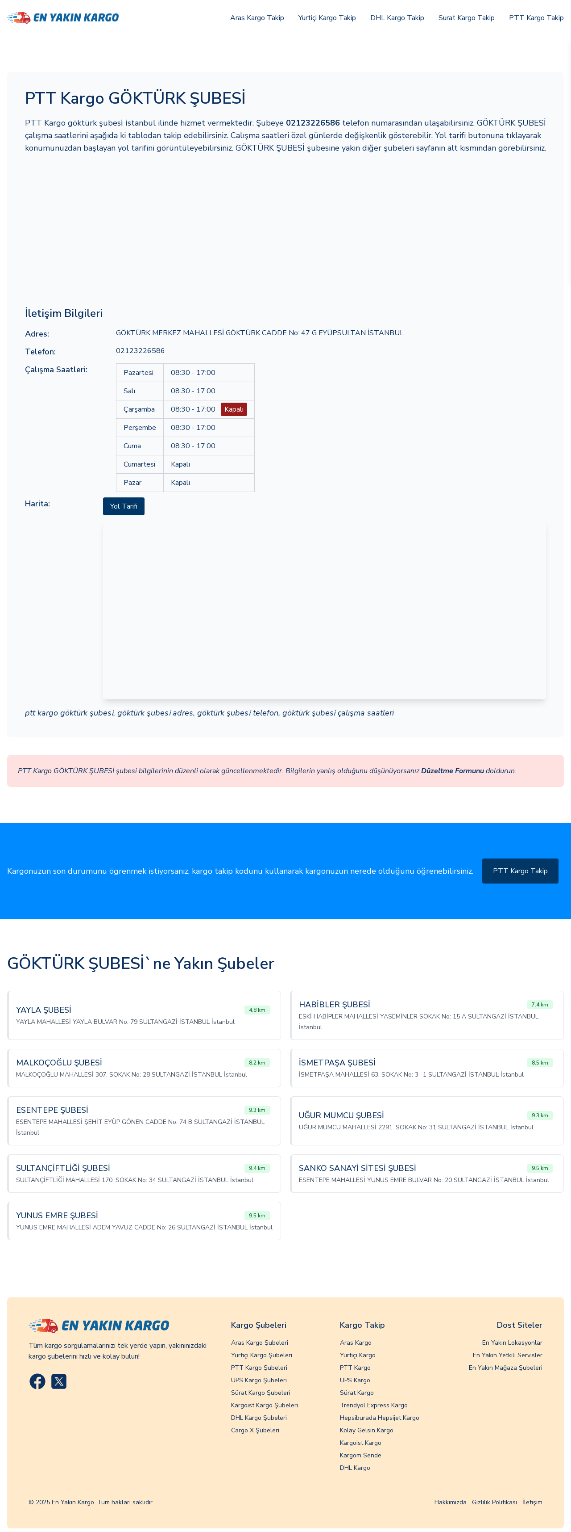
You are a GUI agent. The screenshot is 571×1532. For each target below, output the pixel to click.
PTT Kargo (355, 1368)
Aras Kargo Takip (257, 18)
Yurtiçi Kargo (358, 1355)
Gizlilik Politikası (494, 1502)
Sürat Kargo (357, 1393)
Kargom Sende (360, 1455)
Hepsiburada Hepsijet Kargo (379, 1418)
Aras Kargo (356, 1342)
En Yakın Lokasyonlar (512, 1342)
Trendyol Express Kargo (374, 1405)
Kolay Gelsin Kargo (366, 1430)
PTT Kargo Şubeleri (259, 1368)
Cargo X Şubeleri (255, 1430)
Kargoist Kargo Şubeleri (264, 1405)
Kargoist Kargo (360, 1443)
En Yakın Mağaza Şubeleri (505, 1368)
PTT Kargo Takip (536, 18)
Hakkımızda (450, 1502)
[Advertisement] (285, 230)
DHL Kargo (355, 1468)
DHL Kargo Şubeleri (259, 1418)
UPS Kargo (355, 1380)
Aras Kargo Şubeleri (259, 1342)
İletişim (532, 1502)
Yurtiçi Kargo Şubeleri (261, 1355)
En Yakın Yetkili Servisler (507, 1355)
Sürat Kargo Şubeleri (260, 1393)
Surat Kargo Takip (467, 18)
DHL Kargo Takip (397, 18)
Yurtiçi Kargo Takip (327, 18)
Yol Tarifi (123, 506)
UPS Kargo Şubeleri (259, 1380)
